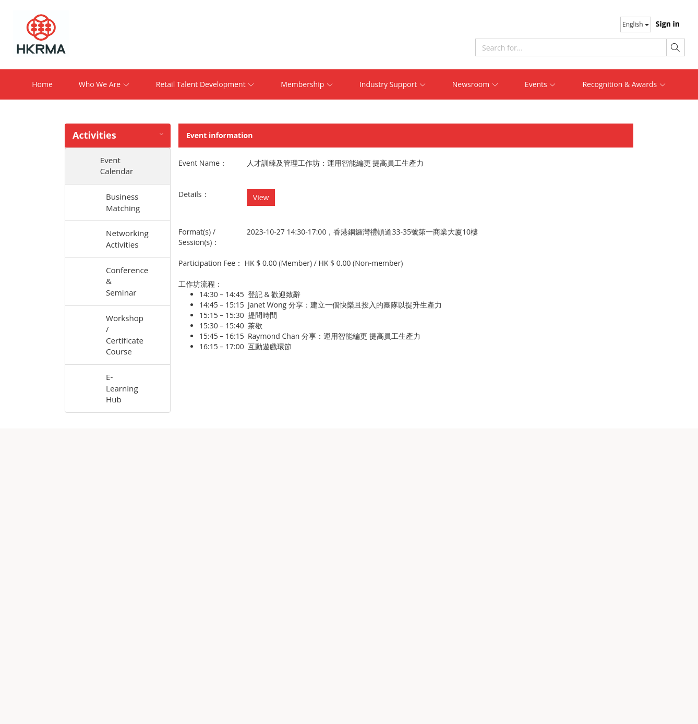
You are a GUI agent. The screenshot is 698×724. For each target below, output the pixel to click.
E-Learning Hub (123, 397)
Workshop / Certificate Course (126, 341)
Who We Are (104, 84)
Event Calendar (123, 166)
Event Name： (202, 163)
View (261, 197)
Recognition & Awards (624, 84)
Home (42, 84)
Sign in (668, 24)
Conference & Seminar (127, 286)
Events (541, 84)
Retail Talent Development (205, 84)
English (635, 24)
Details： (193, 194)
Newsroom (475, 84)
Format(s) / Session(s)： (198, 237)
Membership (307, 84)
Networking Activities (127, 242)
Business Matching (124, 204)
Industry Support (392, 84)
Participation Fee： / (290, 263)
